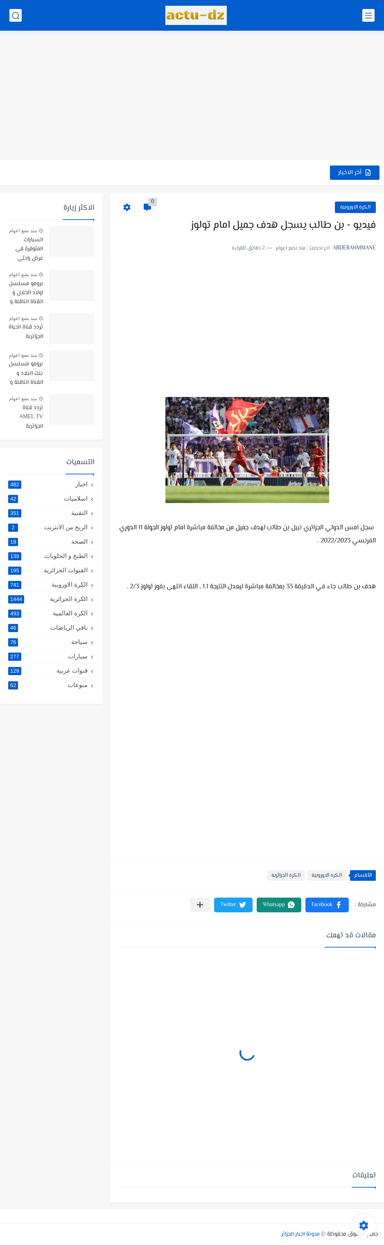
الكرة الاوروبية (355, 207)
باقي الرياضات (48, 627)
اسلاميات (48, 498)
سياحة (48, 642)
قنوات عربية (48, 670)
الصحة (48, 541)
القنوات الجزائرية (48, 570)
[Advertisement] (192, 96)
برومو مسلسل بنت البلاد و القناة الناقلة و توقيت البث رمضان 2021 (26, 374)
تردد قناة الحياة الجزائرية (26, 332)
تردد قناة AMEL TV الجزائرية (31, 417)
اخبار (48, 484)
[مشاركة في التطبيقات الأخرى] (200, 905)
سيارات (48, 656)
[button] (327, 905)
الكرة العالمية (48, 613)
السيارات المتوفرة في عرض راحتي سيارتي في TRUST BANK (26, 250)
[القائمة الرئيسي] (368, 15)
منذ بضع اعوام (23, 231)
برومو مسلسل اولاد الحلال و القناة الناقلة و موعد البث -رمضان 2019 (26, 293)
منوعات (48, 685)
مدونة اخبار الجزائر (300, 1234)
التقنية (48, 513)
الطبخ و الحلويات (48, 556)
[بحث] (15, 15)
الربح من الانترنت (48, 527)
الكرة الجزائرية (285, 875)
